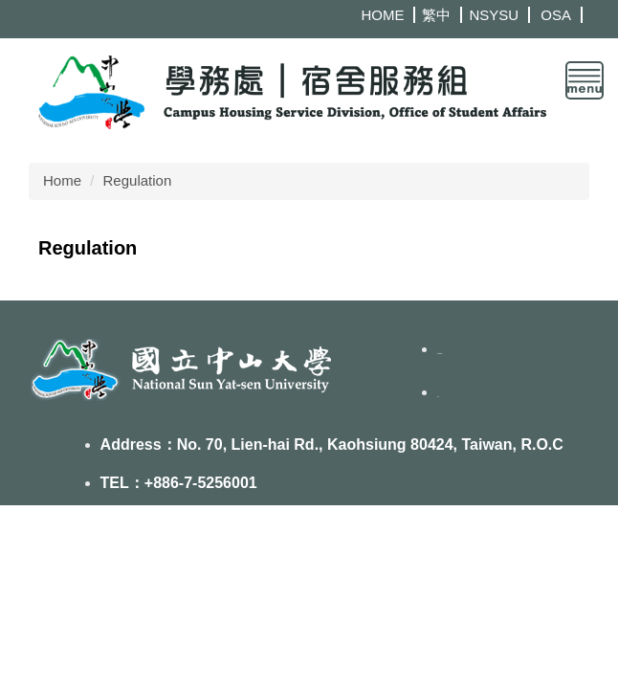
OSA (556, 15)
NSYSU (494, 15)
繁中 (436, 15)
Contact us (439, 353)
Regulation (137, 180)
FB (437, 396)
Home (62, 180)
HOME (382, 15)
